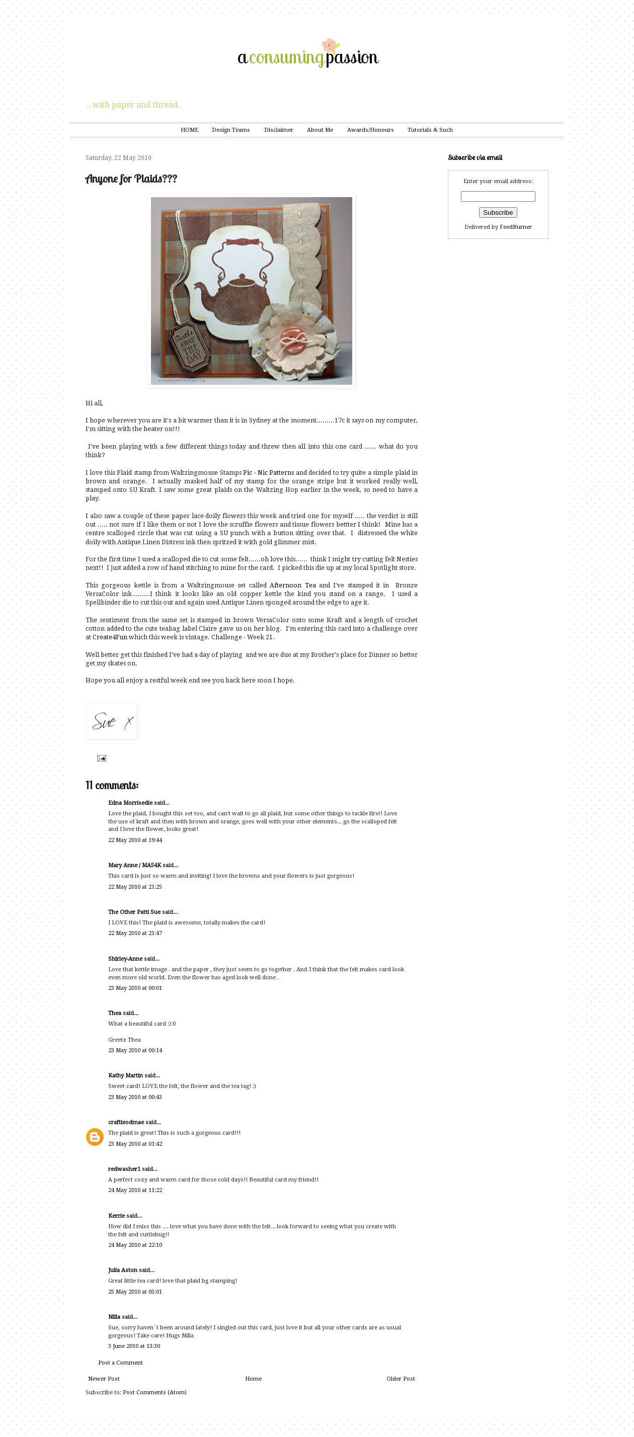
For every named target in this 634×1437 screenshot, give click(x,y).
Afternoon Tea (292, 585)
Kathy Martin (125, 1075)
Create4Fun (110, 637)
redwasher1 (124, 1169)
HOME (189, 130)
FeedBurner (516, 227)
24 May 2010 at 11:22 (135, 1190)
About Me (320, 130)
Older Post (400, 1379)
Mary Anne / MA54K (134, 865)
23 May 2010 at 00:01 (135, 988)
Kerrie (116, 1216)
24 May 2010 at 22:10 (135, 1245)
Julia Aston (122, 1270)
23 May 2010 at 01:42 (135, 1144)
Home (253, 1379)
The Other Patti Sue (134, 912)
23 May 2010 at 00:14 (135, 1050)
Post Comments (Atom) (155, 1392)
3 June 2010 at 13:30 (134, 1346)
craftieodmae (126, 1122)
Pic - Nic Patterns (268, 472)
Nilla (114, 1317)
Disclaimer (278, 130)
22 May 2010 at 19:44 (135, 840)
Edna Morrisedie (130, 803)
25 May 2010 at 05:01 (135, 1292)
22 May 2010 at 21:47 (135, 933)
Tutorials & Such (430, 130)
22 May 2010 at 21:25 (135, 887)
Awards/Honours (370, 130)
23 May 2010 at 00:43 (135, 1097)
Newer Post (104, 1379)
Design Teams (231, 130)
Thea (114, 1013)
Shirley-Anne (125, 959)
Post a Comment (120, 1363)
